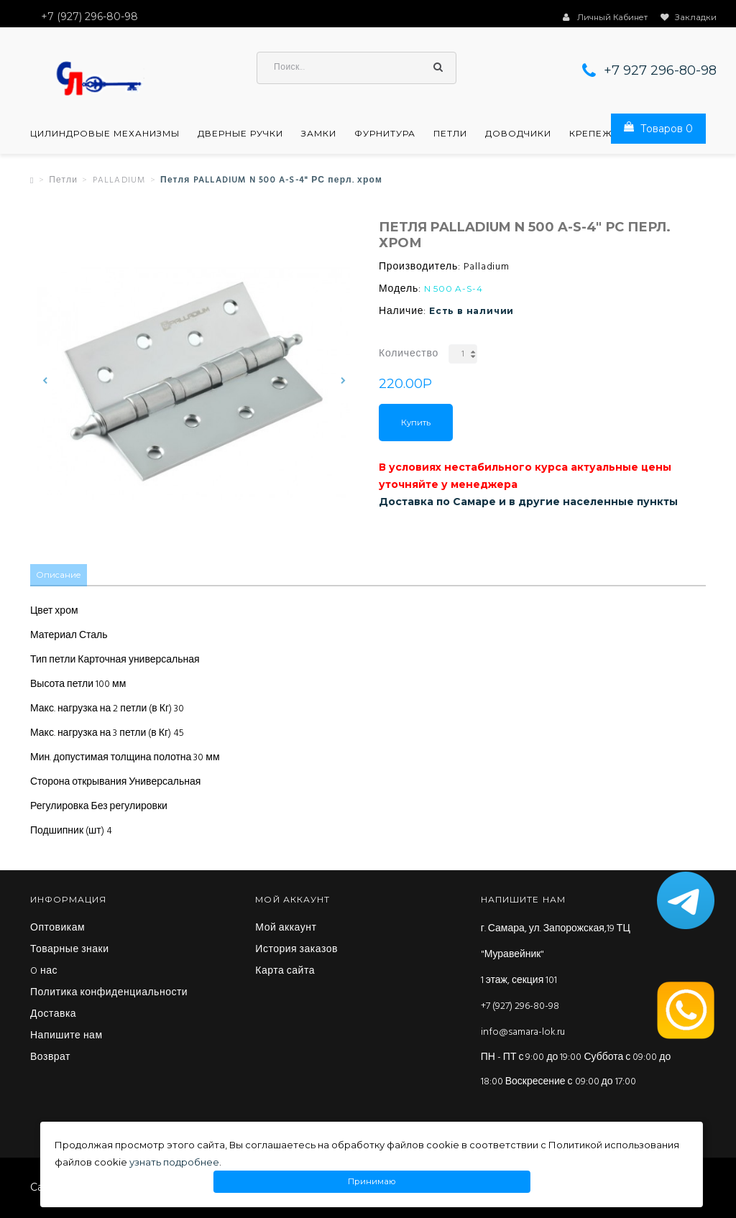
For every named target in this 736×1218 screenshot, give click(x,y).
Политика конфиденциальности (109, 994)
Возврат (50, 1058)
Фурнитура (384, 135)
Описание (59, 576)
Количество (408, 355)
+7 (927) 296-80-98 (520, 1007)
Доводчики (518, 135)
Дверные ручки (240, 135)
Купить (416, 424)
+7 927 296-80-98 (660, 72)
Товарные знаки (69, 950)
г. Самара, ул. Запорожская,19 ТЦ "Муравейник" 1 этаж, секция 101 (555, 955)
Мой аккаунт (285, 929)
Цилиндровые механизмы (105, 135)
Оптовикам (57, 929)
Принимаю (371, 1182)
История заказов (296, 950)
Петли (450, 135)
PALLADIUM (119, 182)
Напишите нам (66, 1037)
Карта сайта (285, 972)
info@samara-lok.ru (523, 1033)
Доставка (53, 1015)
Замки (318, 135)
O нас (44, 972)
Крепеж (590, 135)
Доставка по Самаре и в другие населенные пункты (528, 503)
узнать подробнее (174, 1162)
